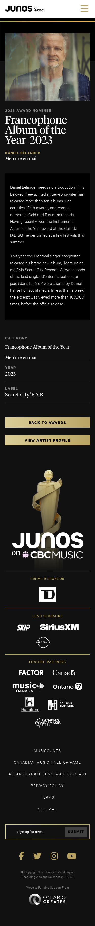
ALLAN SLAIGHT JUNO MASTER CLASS (47, 773)
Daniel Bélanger (22, 153)
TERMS (47, 797)
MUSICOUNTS (47, 750)
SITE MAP (47, 808)
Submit (76, 831)
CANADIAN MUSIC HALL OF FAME (47, 762)
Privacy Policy (47, 785)
